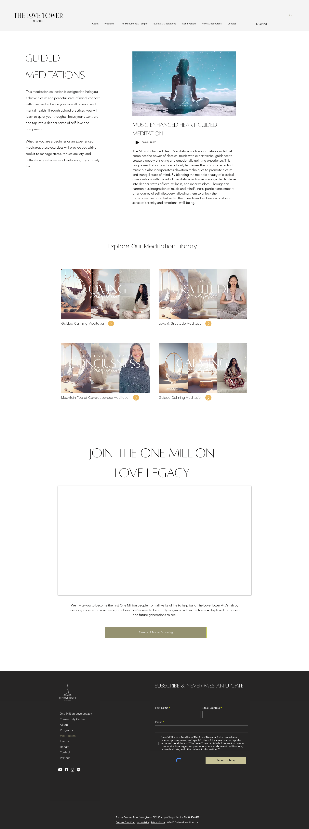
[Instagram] (72, 769)
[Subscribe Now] (226, 760)
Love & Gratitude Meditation (182, 323)
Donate (64, 747)
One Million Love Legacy (76, 714)
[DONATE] (263, 23)
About (64, 725)
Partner (65, 758)
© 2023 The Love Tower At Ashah (182, 822)
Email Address (211, 707)
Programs (66, 730)
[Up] (111, 323)
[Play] (137, 142)
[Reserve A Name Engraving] (156, 632)
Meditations (68, 736)
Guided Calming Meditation (83, 323)
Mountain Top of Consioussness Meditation (96, 397)
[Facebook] (66, 769)
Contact (65, 752)
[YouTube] (60, 769)
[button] (290, 14)
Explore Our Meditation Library (152, 246)
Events (64, 741)
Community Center (72, 719)
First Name (161, 707)
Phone (158, 722)
